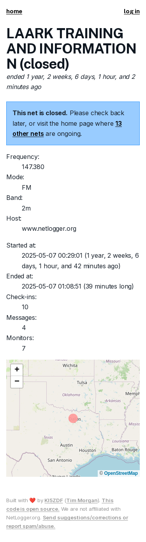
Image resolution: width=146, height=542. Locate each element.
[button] (17, 370)
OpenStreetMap (121, 473)
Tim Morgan (81, 500)
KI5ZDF (53, 500)
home (14, 11)
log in (132, 11)
